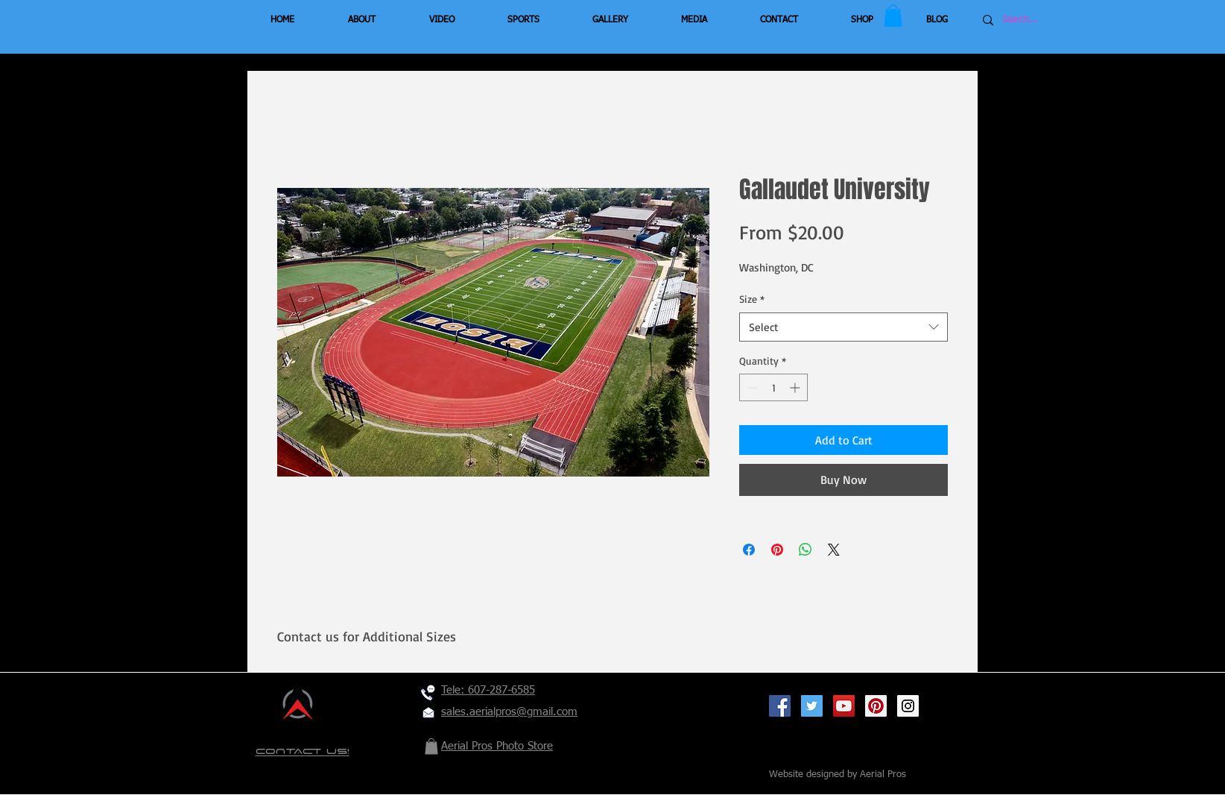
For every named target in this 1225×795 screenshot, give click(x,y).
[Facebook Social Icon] (780, 706)
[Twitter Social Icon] (812, 706)
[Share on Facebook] (749, 550)
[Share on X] (834, 550)
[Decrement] (750, 387)
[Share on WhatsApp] (805, 550)
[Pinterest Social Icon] (876, 706)
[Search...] (1047, 20)
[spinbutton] (773, 387)
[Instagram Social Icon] (908, 706)
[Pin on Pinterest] (777, 550)
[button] (893, 15)
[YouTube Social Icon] (844, 706)
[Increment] (796, 387)
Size (752, 298)
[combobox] (843, 327)
